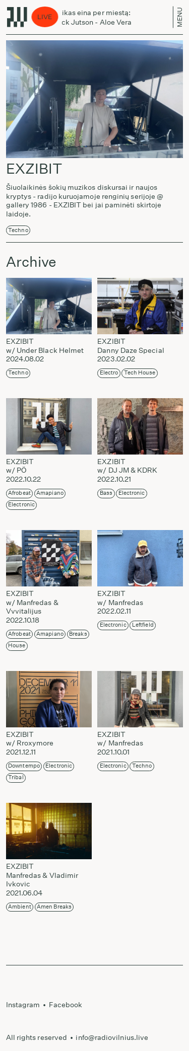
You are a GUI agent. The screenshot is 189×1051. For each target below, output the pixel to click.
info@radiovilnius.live (112, 1037)
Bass (106, 493)
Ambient (19, 907)
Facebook (66, 1004)
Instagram (23, 1004)
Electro (109, 373)
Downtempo (24, 766)
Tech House (140, 373)
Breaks (78, 634)
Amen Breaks (54, 907)
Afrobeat (19, 493)
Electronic (21, 504)
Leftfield (143, 625)
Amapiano (50, 493)
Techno (18, 230)
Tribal (15, 777)
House (16, 645)
